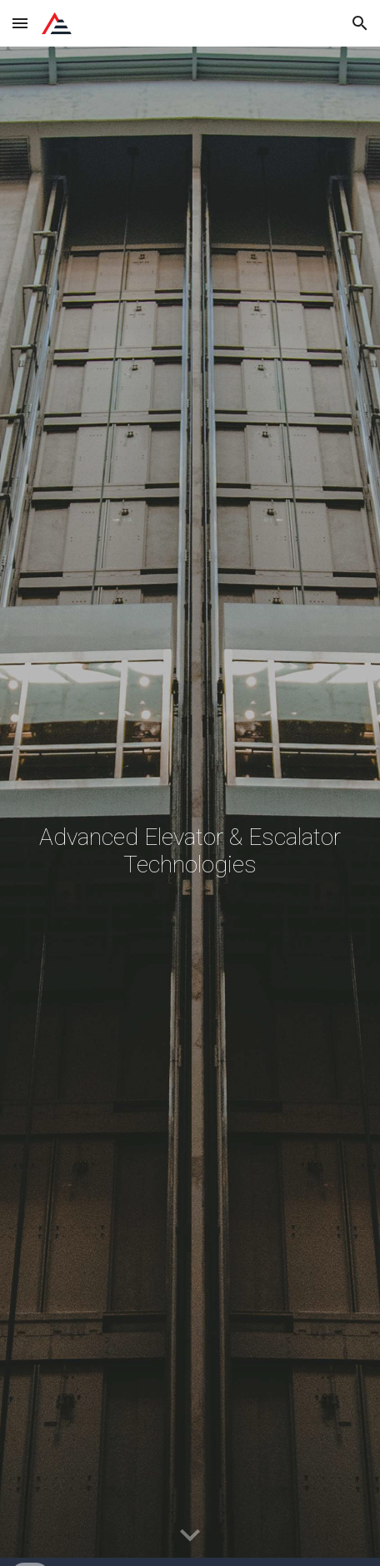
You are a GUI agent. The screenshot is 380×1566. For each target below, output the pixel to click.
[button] (20, 23)
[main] (190, 806)
